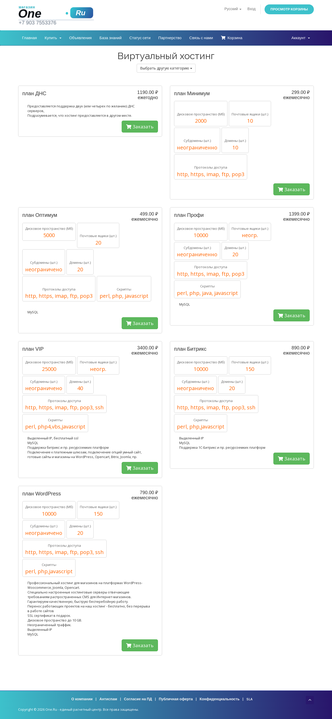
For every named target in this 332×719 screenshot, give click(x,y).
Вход (251, 9)
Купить (53, 38)
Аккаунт (301, 38)
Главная (29, 38)
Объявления (80, 38)
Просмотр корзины (289, 9)
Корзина (231, 38)
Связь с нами (201, 38)
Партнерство (170, 38)
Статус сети (140, 38)
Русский (232, 9)
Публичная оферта (176, 699)
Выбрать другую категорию (166, 68)
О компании (82, 699)
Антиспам (108, 699)
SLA (249, 699)
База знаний (110, 38)
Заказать (140, 126)
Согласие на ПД (138, 699)
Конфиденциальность (219, 699)
